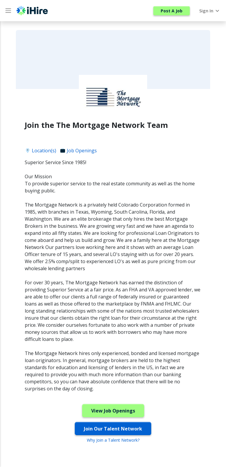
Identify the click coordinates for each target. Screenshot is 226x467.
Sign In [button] (209, 11)
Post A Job (171, 11)
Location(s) (40, 150)
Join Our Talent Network (113, 428)
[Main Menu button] (8, 10)
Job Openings (78, 150)
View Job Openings (113, 410)
